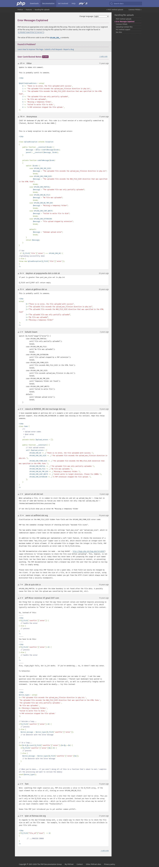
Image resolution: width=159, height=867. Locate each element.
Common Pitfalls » (135, 10)
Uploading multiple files (124, 27)
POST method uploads (123, 19)
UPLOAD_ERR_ (55, 38)
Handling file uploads (42, 10)
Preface (20, 10)
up (18, 63)
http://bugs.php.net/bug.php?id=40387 (89, 551)
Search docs (116, 3)
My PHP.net (69, 864)
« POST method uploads (114, 10)
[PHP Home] (21, 3)
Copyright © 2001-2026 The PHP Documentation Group (40, 864)
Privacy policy (109, 864)
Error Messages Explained (125, 22)
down (24, 63)
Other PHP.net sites (93, 864)
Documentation (48, 3)
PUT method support (123, 30)
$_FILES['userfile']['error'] (31, 32)
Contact (80, 864)
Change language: (86, 16)
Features (29, 10)
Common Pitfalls (121, 24)
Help (73, 3)
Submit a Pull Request (53, 49)
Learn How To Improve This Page (30, 49)
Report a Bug (68, 49)
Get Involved (63, 3)
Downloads (34, 3)
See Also (119, 32)
